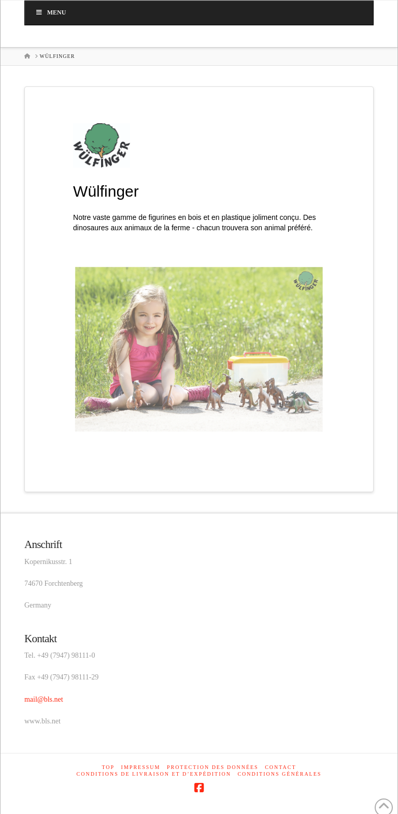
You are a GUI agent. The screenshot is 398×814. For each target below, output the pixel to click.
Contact (280, 767)
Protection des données (213, 767)
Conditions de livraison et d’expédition (154, 774)
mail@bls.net (43, 699)
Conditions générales (279, 774)
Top (108, 767)
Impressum (141, 767)
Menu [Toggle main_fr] (50, 12)
